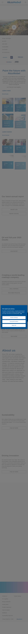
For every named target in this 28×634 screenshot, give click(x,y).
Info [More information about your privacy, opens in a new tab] (21, 313)
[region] (14, 317)
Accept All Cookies (14, 321)
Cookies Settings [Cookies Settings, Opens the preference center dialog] (14, 317)
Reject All (14, 325)
